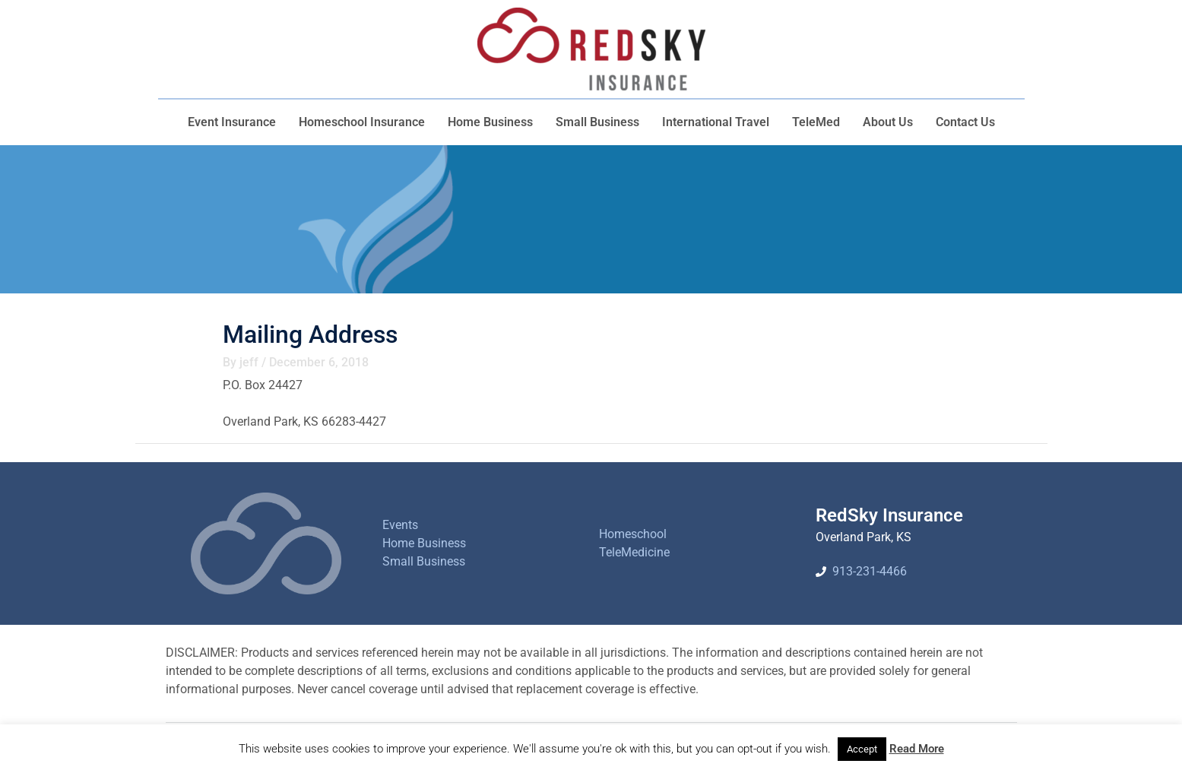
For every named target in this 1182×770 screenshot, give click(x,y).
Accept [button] (862, 749)
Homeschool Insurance (362, 122)
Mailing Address (310, 334)
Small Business (597, 122)
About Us (888, 122)
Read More (916, 749)
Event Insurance (232, 122)
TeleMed (816, 122)
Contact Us (965, 122)
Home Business (490, 122)
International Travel (715, 122)
